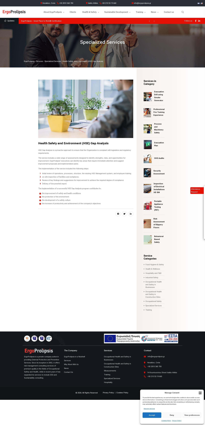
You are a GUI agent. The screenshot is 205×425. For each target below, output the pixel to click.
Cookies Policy (166, 420)
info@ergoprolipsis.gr (141, 3)
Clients (73, 12)
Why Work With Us (71, 364)
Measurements (110, 371)
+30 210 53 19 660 (108, 3)
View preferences (192, 415)
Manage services (149, 408)
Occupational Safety (153, 301)
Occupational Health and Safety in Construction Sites (153, 294)
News (153, 12)
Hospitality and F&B (153, 273)
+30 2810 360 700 (65, 3)
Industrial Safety (151, 277)
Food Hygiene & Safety (154, 265)
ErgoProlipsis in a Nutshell (74, 357)
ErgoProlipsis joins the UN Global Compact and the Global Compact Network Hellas (54, 21)
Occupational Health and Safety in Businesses (153, 284)
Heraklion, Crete (48, 3)
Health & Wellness (152, 269)
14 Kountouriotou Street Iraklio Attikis (162, 372)
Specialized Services (153, 306)
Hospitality (108, 382)
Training (139, 12)
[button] (200, 393)
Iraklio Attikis (93, 3)
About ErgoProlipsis (53, 12)
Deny (172, 415)
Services (67, 360)
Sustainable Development (116, 12)
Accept (152, 415)
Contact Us (68, 372)
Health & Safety (89, 12)
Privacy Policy (176, 420)
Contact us (169, 12)
